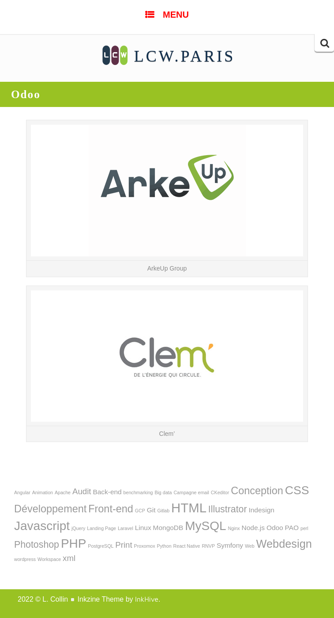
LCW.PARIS (184, 56)
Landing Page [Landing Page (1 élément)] (101, 528)
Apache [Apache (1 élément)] (63, 492)
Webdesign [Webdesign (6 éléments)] (284, 544)
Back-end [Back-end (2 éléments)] (107, 492)
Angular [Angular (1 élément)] (22, 492)
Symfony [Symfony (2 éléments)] (230, 545)
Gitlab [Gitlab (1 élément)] (163, 510)
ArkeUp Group (167, 268)
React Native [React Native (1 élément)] (186, 546)
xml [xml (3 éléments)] (69, 558)
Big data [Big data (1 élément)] (163, 492)
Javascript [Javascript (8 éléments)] (42, 526)
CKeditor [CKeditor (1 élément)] (220, 492)
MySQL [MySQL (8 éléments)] (205, 526)
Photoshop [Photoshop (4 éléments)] (36, 544)
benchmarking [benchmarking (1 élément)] (138, 492)
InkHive (146, 599)
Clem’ (167, 433)
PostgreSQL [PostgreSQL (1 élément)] (100, 546)
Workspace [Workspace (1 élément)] (49, 559)
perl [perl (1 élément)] (304, 528)
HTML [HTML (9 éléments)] (188, 507)
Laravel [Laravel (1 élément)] (125, 528)
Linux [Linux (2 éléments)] (143, 527)
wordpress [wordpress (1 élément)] (25, 559)
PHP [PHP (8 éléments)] (73, 543)
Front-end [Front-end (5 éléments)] (110, 509)
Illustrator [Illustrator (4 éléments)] (227, 509)
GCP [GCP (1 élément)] (140, 510)
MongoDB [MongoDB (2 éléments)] (168, 527)
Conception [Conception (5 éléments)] (257, 490)
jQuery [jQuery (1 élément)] (78, 528)
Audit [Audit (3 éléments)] (81, 491)
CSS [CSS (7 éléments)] (297, 490)
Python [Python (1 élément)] (164, 546)
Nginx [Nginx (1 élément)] (234, 528)
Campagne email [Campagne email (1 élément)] (191, 492)
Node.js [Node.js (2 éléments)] (253, 527)
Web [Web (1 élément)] (250, 546)
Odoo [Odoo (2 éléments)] (274, 527)
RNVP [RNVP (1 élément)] (208, 546)
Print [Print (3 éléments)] (123, 544)
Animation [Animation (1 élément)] (42, 492)
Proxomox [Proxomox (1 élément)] (144, 546)
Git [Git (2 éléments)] (151, 510)
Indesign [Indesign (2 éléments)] (261, 510)
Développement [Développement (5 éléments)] (50, 509)
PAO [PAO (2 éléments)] (292, 527)
